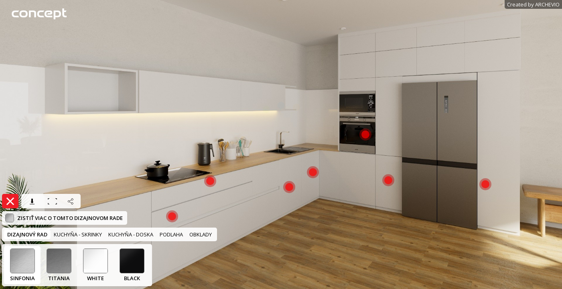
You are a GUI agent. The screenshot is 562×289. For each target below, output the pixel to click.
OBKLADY (200, 234)
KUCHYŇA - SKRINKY (78, 234)
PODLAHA (171, 234)
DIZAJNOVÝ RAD (27, 234)
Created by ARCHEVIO (533, 4)
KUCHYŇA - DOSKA (130, 234)
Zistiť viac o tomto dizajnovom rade (64, 218)
